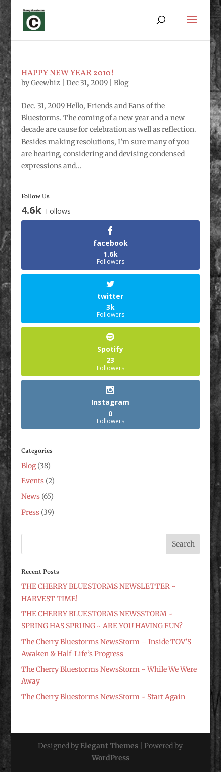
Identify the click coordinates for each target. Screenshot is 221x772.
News (30, 496)
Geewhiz (45, 82)
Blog (121, 82)
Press (30, 512)
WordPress (110, 757)
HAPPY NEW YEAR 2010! (67, 73)
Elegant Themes (109, 745)
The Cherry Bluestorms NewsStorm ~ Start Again (103, 696)
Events (32, 480)
